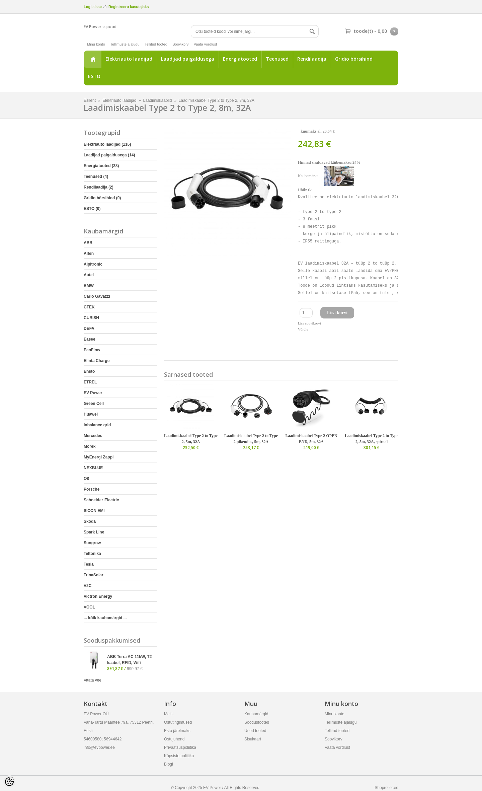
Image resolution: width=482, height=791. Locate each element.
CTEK (89, 307)
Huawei (91, 414)
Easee (89, 339)
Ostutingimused (178, 722)
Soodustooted (256, 722)
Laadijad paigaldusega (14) (109, 155)
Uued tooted (255, 730)
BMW (89, 285)
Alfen (89, 253)
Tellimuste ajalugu (124, 44)
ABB (88, 242)
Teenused (277, 59)
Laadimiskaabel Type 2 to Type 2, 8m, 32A (216, 100)
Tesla (89, 564)
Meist (169, 714)
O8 (86, 478)
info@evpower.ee (99, 747)
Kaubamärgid (256, 714)
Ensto (89, 371)
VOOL (89, 607)
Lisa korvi (337, 312)
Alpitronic (93, 264)
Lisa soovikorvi (309, 323)
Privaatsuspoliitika (180, 747)
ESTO (94, 76)
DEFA (89, 328)
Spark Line (94, 532)
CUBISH (91, 317)
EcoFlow (92, 350)
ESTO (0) (92, 208)
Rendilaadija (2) (98, 187)
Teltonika (92, 553)
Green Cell (94, 403)
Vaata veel (93, 680)
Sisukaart (252, 739)
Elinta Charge (96, 360)
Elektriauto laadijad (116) (107, 144)
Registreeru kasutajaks (128, 7)
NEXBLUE (93, 467)
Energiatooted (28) (101, 165)
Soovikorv (180, 44)
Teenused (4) (96, 176)
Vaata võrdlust (205, 44)
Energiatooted (240, 59)
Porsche (91, 489)
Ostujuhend (174, 739)
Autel (89, 275)
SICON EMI (94, 510)
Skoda (90, 521)
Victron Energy (98, 596)
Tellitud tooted (156, 44)
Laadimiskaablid (157, 100)
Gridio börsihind (354, 59)
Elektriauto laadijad (128, 59)
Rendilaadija (311, 59)
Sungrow (92, 543)
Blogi (168, 764)
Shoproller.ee (386, 787)
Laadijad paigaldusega (187, 59)
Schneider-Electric (101, 500)
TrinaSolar (93, 575)
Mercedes (93, 435)
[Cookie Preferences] (9, 782)
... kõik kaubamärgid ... (105, 618)
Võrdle (303, 329)
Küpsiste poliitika (179, 755)
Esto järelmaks (177, 730)
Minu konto (96, 44)
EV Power (93, 392)
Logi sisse (93, 7)
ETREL (90, 382)
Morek (89, 446)
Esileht (92, 59)
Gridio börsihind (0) (102, 198)
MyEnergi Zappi (98, 457)
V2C (87, 585)
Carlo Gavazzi (97, 296)
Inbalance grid (97, 425)
